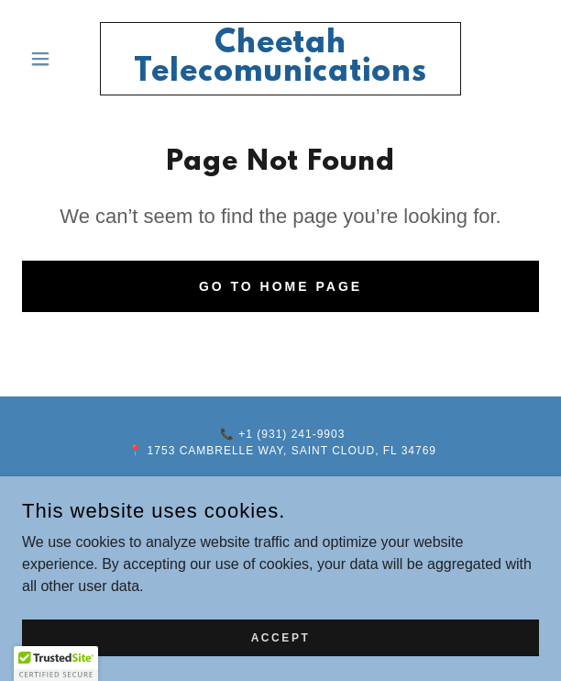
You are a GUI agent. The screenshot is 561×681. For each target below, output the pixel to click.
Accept (281, 649)
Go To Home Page (280, 286)
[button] (61, 58)
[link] (281, 58)
